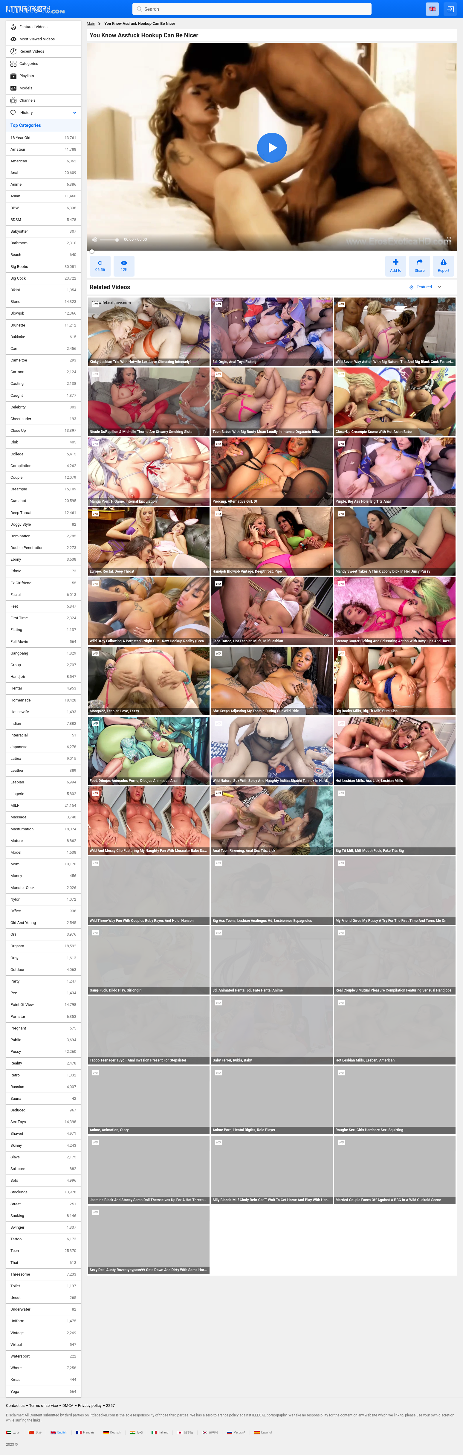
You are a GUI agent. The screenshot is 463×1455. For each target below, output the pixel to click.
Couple (43, 477)
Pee (43, 993)
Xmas (43, 1379)
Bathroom (43, 243)
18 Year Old (43, 138)
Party (43, 981)
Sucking (43, 1215)
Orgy (43, 958)
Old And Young (43, 922)
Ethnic (43, 571)
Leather (43, 770)
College (43, 454)
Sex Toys (43, 1122)
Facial (43, 594)
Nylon (43, 899)
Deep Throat (43, 512)
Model (43, 852)
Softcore (43, 1169)
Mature (43, 841)
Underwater (43, 1309)
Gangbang (43, 653)
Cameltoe (43, 360)
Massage (43, 817)
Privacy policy (90, 1405)
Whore (43, 1368)
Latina (43, 758)
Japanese (43, 747)
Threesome (43, 1274)
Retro (43, 1075)
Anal (43, 173)
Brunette (43, 325)
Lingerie (43, 794)
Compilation (43, 466)
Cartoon (43, 372)
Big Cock (43, 278)
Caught (43, 395)
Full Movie (43, 641)
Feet (43, 606)
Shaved (43, 1133)
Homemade (43, 700)
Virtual (43, 1344)
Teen (43, 1250)
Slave (43, 1157)
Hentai (43, 688)
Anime (43, 184)
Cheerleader (43, 419)
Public (43, 1040)
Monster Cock (43, 887)
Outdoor (43, 969)
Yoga (43, 1391)
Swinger (43, 1227)
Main (91, 23)
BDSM (43, 219)
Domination (43, 536)
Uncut (43, 1297)
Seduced (43, 1110)
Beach (43, 254)
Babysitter (43, 231)
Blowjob (43, 313)
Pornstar (43, 1016)
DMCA (68, 1405)
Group (43, 665)
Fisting (43, 629)
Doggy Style (43, 524)
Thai (43, 1262)
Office (43, 911)
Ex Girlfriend (43, 583)
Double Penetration (43, 547)
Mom (43, 864)
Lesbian (43, 782)
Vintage (43, 1333)
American (43, 161)
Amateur (43, 149)
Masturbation (43, 829)
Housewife (43, 712)
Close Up (43, 430)
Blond (43, 301)
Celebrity (43, 407)
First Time (43, 618)
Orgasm (43, 946)
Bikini (43, 290)
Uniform (43, 1321)
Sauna (43, 1098)
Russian (43, 1087)
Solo (43, 1180)
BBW (43, 208)
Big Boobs (43, 266)
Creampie (43, 489)
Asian (43, 196)
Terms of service (43, 1405)
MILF (43, 805)
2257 (110, 1405)
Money (43, 876)
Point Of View (43, 1004)
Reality (43, 1063)
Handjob (43, 676)
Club (43, 442)
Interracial (43, 735)
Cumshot (43, 501)
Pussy (43, 1051)
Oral (43, 934)
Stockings (43, 1192)
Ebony (43, 559)
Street (43, 1204)
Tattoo (43, 1239)
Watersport (43, 1356)
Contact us (15, 1405)
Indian (43, 723)
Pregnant (43, 1028)
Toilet (43, 1286)
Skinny (43, 1145)
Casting (43, 383)
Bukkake (43, 337)
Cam (43, 348)
